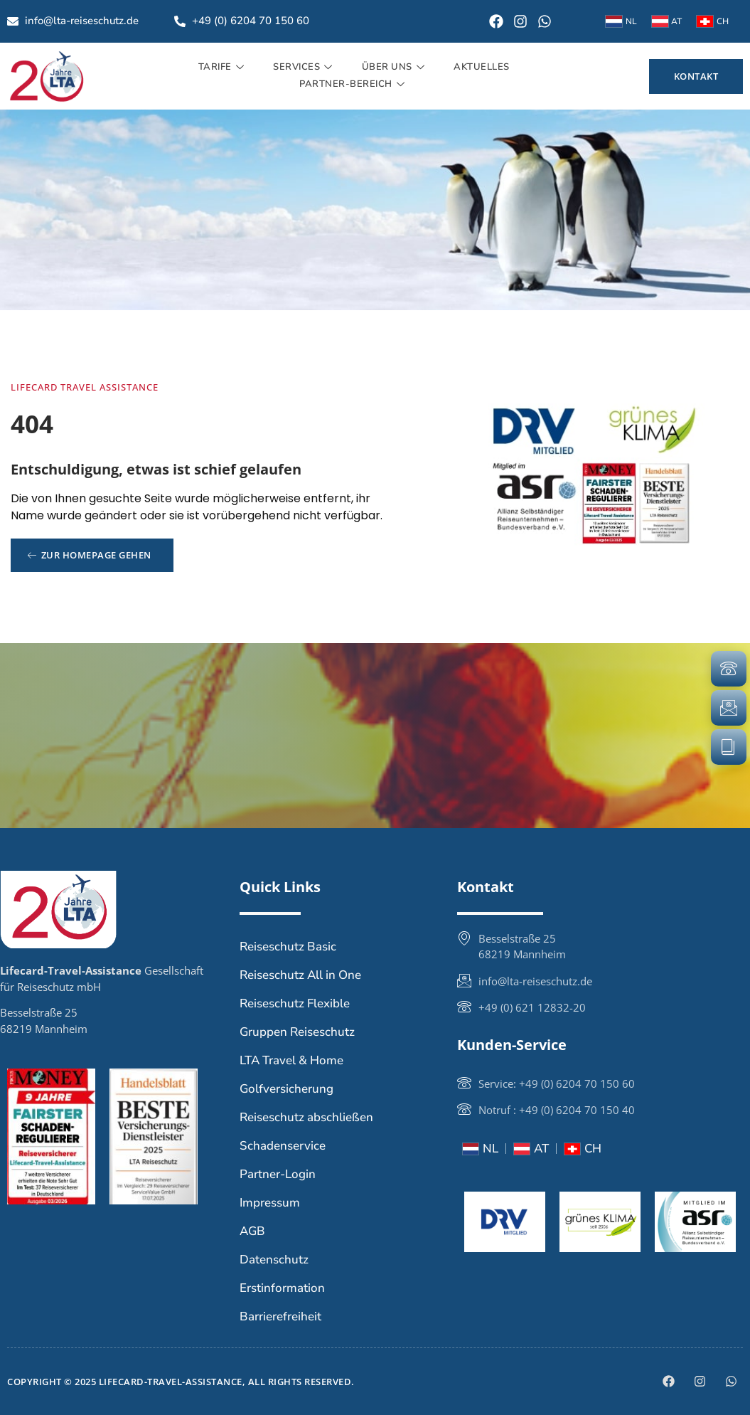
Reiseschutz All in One (300, 975)
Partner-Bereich (353, 84)
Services (304, 66)
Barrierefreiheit (280, 1316)
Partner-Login (278, 1174)
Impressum (270, 1202)
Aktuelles (482, 66)
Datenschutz (274, 1259)
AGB (252, 1231)
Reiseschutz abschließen (306, 1117)
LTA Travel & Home (291, 1060)
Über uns (395, 66)
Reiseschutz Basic (288, 946)
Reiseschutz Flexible (295, 1003)
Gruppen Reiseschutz (297, 1032)
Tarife (223, 66)
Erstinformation (282, 1288)
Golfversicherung (286, 1089)
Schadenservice (283, 1146)
